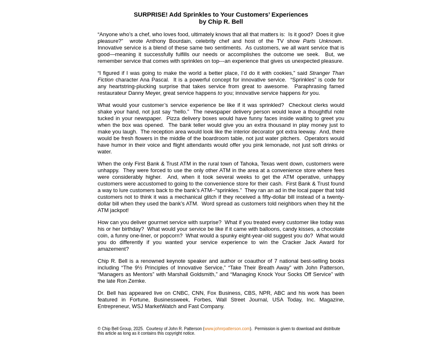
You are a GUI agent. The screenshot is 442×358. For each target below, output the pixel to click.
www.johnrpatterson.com (227, 328)
